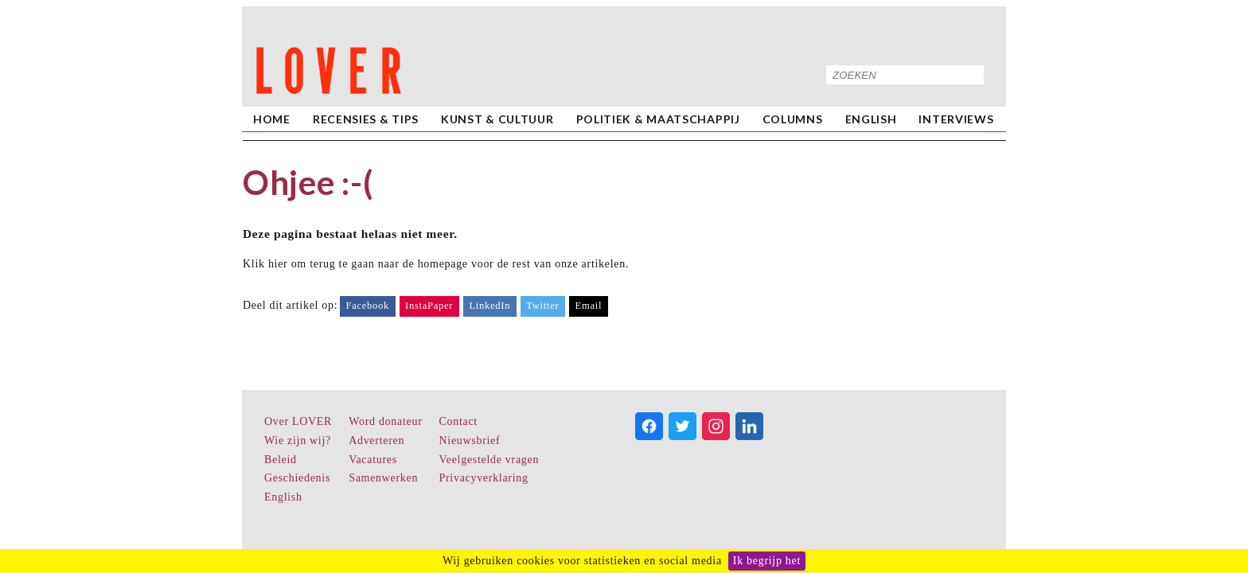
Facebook (367, 305)
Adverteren (376, 440)
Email (589, 305)
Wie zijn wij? (297, 440)
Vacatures (373, 460)
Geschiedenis (297, 478)
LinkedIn (489, 305)
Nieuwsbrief (470, 440)
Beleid (280, 460)
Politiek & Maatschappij (658, 119)
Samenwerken (383, 478)
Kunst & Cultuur (497, 119)
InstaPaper (429, 305)
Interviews (955, 119)
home (272, 119)
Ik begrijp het (767, 561)
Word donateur (385, 421)
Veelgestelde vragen (489, 460)
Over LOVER (298, 421)
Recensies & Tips (366, 119)
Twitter (542, 305)
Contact (458, 421)
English (871, 119)
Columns (792, 119)
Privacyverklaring (483, 478)
